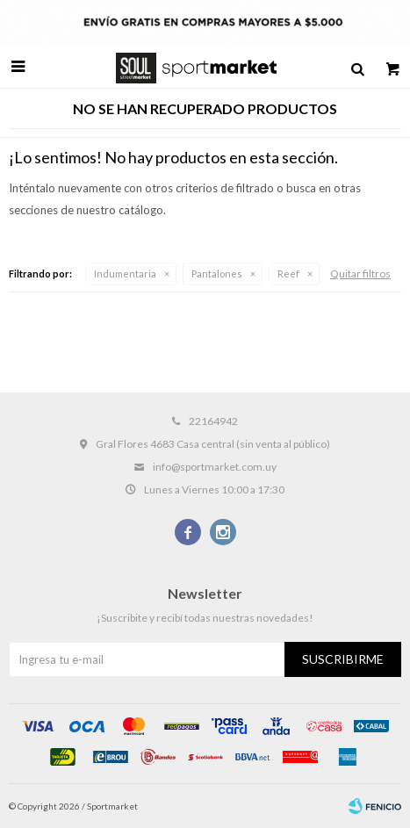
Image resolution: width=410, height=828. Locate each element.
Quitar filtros (360, 273)
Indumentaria (125, 273)
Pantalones (216, 273)
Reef (288, 273)
